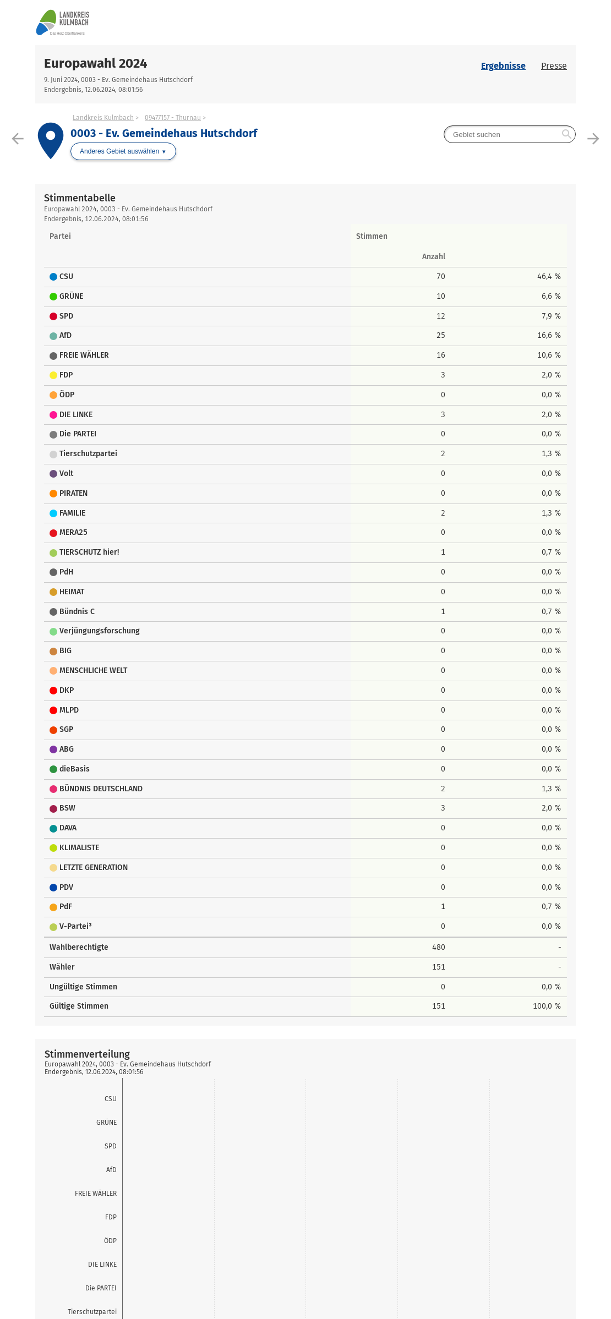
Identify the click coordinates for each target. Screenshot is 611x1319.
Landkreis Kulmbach (103, 118)
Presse (554, 66)
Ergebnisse (503, 66)
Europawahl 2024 (96, 63)
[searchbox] (510, 134)
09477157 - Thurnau (173, 118)
